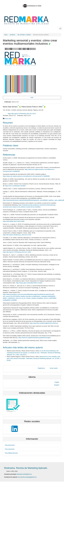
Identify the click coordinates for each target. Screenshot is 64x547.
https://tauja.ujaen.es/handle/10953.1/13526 (29, 283)
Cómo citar (7, 118)
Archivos (12, 34)
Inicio (6, 34)
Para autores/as (9, 449)
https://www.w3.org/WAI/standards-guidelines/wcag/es (34, 337)
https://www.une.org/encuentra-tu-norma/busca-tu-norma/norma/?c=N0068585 (26, 176)
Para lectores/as (10, 445)
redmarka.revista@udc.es (24, 474)
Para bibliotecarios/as (11, 453)
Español (56, 385)
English (57, 382)
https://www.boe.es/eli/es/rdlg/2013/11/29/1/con (44, 323)
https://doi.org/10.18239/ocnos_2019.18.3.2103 (17, 235)
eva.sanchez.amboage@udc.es (27, 477)
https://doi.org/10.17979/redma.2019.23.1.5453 (17, 252)
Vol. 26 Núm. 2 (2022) (24, 34)
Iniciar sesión (54, 368)
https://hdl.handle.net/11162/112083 (13, 221)
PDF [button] (32, 97)
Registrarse (41, 368)
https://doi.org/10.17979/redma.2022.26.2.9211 (22, 113)
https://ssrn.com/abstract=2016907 (15, 186)
